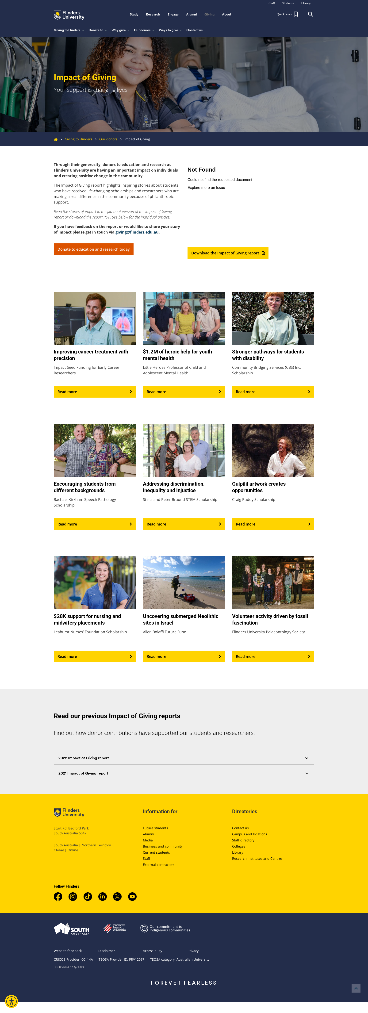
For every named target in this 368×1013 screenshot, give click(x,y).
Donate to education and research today (94, 249)
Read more (95, 392)
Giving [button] (209, 14)
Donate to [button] (98, 30)
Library (237, 852)
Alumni (148, 834)
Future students (155, 828)
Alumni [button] (191, 14)
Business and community (163, 846)
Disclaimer (106, 950)
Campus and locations (249, 834)
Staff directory (243, 840)
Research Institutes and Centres (257, 858)
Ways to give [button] (171, 30)
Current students (156, 852)
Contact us (194, 30)
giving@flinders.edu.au (137, 232)
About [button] (226, 14)
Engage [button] (173, 14)
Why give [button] (120, 30)
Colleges (238, 846)
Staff (146, 858)
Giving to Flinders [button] (69, 30)
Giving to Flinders (75, 139)
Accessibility (152, 950)
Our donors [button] (144, 30)
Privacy (193, 950)
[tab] (184, 758)
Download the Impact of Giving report (228, 253)
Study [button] (134, 14)
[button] (288, 14)
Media (148, 840)
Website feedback (68, 950)
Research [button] (153, 14)
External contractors (159, 864)
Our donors (104, 139)
